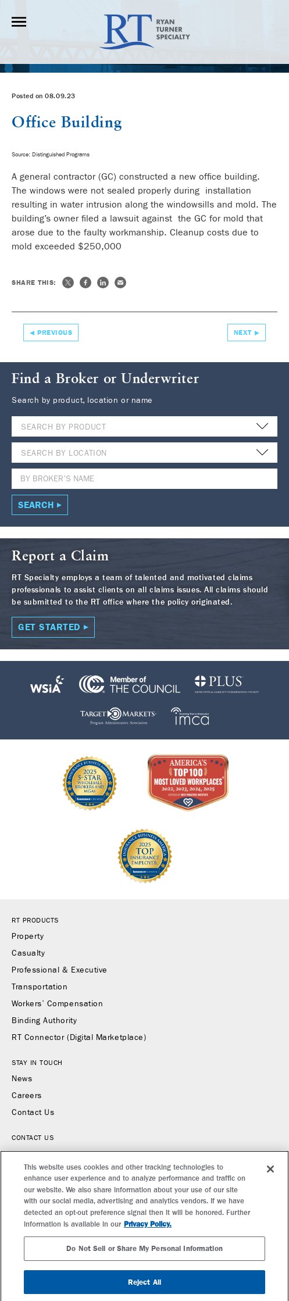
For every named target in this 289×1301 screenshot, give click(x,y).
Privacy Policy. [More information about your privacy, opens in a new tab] (148, 1236)
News (22, 1079)
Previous (54, 332)
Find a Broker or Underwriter (66, 1154)
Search (36, 504)
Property (28, 936)
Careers (27, 1096)
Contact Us (33, 1113)
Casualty (28, 953)
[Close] (270, 1181)
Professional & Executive (60, 970)
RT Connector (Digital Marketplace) (79, 1038)
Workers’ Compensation (57, 1004)
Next (243, 332)
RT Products (35, 920)
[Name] (144, 479)
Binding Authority (44, 1021)
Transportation (40, 987)
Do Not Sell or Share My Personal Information (144, 1260)
